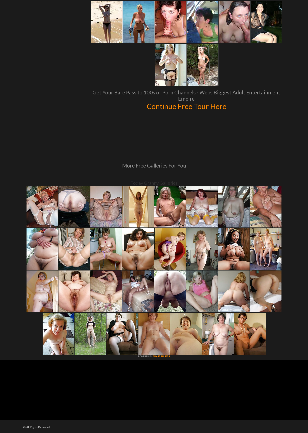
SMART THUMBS (161, 356)
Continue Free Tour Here (186, 106)
